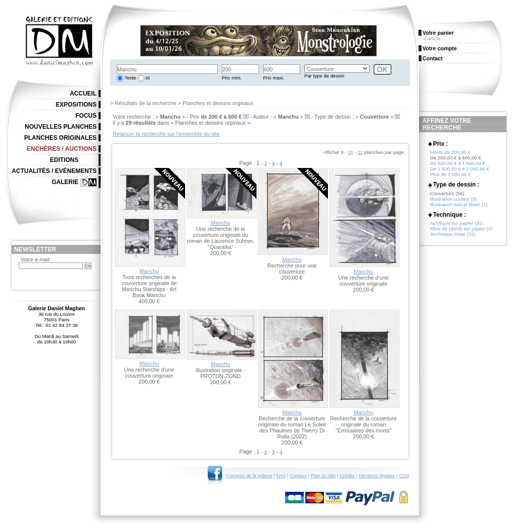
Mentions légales (377, 475)
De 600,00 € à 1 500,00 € (457, 163)
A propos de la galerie (249, 475)
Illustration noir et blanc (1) (459, 204)
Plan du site (322, 475)
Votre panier (438, 33)
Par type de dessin (324, 75)
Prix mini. (231, 77)
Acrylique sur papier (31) (456, 223)
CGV (404, 475)
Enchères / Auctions (62, 148)
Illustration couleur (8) (453, 199)
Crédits (347, 475)
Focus (86, 115)
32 (360, 152)
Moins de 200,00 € (450, 152)
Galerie (65, 182)
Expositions (76, 104)
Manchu (148, 271)
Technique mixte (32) (452, 234)
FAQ (281, 475)
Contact (298, 475)
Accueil (83, 93)
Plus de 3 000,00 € (450, 174)
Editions (64, 159)
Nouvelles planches (61, 126)
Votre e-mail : (37, 259)
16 (351, 152)
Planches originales (60, 137)
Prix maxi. (273, 77)
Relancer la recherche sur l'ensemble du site (166, 134)
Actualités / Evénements (54, 170)
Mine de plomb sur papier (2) (461, 228)
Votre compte (439, 48)
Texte (129, 77)
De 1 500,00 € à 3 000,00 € (459, 168)
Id (147, 77)
